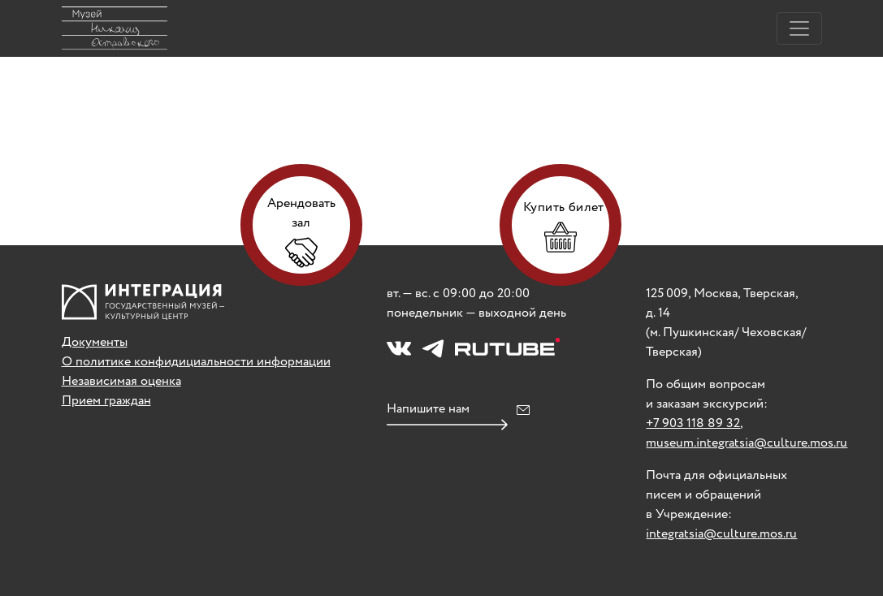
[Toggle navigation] (799, 28)
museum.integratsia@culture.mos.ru (746, 443)
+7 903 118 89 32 (693, 423)
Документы (95, 342)
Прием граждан (106, 400)
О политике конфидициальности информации (196, 361)
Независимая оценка (121, 381)
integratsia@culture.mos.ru (721, 534)
